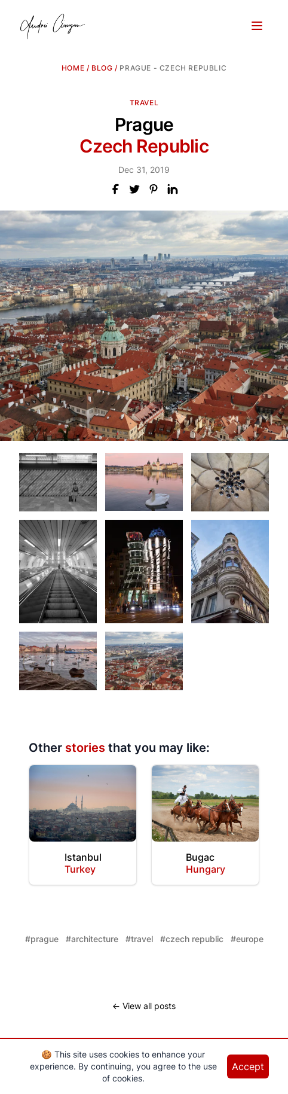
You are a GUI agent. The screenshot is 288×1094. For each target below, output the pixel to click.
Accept (248, 1066)
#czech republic (191, 939)
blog (101, 67)
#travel (139, 939)
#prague (42, 939)
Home (73, 67)
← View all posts (144, 1006)
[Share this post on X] (134, 189)
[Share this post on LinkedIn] (173, 189)
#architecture (92, 939)
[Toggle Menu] (257, 25)
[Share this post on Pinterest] (154, 189)
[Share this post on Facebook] (115, 189)
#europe (247, 939)
